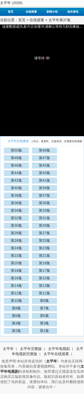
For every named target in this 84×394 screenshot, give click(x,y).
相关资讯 (72, 11)
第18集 (16, 271)
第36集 (16, 203)
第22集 (16, 256)
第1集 (44, 331)
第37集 (44, 195)
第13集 (44, 286)
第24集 (16, 248)
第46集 (16, 165)
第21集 (44, 256)
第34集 (16, 210)
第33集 (44, 210)
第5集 (44, 316)
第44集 (16, 173)
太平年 (8, 349)
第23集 (44, 248)
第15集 (44, 278)
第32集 (16, 218)
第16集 (16, 278)
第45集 (44, 165)
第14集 (16, 286)
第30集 (16, 226)
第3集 (44, 323)
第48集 (16, 158)
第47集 (44, 158)
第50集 (16, 150)
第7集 (44, 308)
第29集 (44, 226)
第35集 (44, 203)
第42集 (16, 180)
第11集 (44, 293)
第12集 (16, 293)
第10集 (16, 301)
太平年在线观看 (56, 354)
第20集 (16, 263)
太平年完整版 (31, 349)
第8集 (16, 308)
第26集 (16, 241)
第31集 (44, 218)
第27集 (44, 233)
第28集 (16, 233)
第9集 (44, 301)
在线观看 (31, 11)
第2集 (16, 331)
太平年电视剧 (59, 349)
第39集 (44, 188)
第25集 (44, 241)
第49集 (44, 150)
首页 (10, 11)
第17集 (44, 271)
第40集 (16, 188)
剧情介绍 (52, 11)
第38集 (16, 195)
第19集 (44, 263)
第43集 (44, 173)
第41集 (44, 180)
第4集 (16, 323)
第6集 (16, 316)
